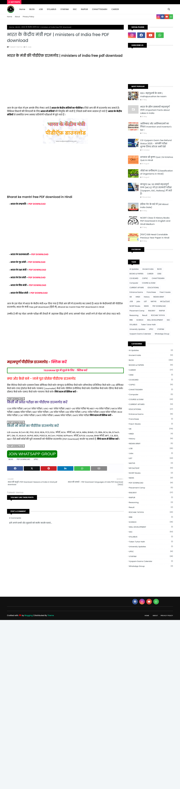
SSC (168, 320)
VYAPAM (160, 329)
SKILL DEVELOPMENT (155, 320)
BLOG (18, 27)
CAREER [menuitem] (115, 9)
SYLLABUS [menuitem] (51, 9)
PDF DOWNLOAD (37, 203)
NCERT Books (135, 306)
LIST (145, 301)
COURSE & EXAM (148, 283)
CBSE (159, 273)
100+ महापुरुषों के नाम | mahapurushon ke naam (153, 95)
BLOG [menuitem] (32, 9)
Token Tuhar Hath (148, 324)
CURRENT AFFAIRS (137, 287)
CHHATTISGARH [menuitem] (99, 9)
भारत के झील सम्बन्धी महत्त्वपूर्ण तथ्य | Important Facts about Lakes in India (155, 110)
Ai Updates (134, 269)
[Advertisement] (65, 83)
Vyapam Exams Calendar (140, 334)
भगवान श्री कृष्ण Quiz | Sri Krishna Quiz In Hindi (156, 159)
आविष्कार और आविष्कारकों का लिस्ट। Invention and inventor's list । (155, 126)
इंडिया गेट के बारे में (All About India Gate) (154, 206)
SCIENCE (139, 320)
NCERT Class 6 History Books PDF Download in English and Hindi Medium (155, 221)
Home (9, 16)
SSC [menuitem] (75, 9)
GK (131, 297)
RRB (131, 320)
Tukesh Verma (15, 47)
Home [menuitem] (22, 9)
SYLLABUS (133, 324)
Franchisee (151, 292)
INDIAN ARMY (158, 297)
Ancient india (148, 269)
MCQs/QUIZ (165, 301)
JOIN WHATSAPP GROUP (32, 454)
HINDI (138, 297)
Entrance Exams (136, 292)
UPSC (36, 459)
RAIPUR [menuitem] (84, 9)
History (147, 297)
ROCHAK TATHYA (158, 315)
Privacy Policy (28, 16)
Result (144, 315)
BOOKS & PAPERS (136, 273)
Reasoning (134, 315)
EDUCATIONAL (153, 287)
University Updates (137, 329)
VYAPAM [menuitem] (64, 9)
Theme (51, 615)
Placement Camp (137, 310)
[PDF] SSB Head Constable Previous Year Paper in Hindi (154, 236)
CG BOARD (134, 278)
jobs (138, 301)
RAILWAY (151, 310)
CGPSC (145, 278)
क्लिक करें (59, 362)
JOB (131, 301)
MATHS (153, 301)
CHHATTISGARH (158, 278)
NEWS (146, 306)
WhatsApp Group (162, 334)
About (17, 16)
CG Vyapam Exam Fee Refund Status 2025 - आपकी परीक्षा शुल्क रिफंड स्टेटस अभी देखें (156, 143)
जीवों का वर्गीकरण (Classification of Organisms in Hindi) (156, 172)
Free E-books (165, 292)
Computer (134, 283)
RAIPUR (162, 310)
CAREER (150, 273)
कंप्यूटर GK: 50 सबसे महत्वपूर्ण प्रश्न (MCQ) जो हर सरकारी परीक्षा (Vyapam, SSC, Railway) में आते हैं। (156, 189)
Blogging (28, 615)
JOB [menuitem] (41, 9)
